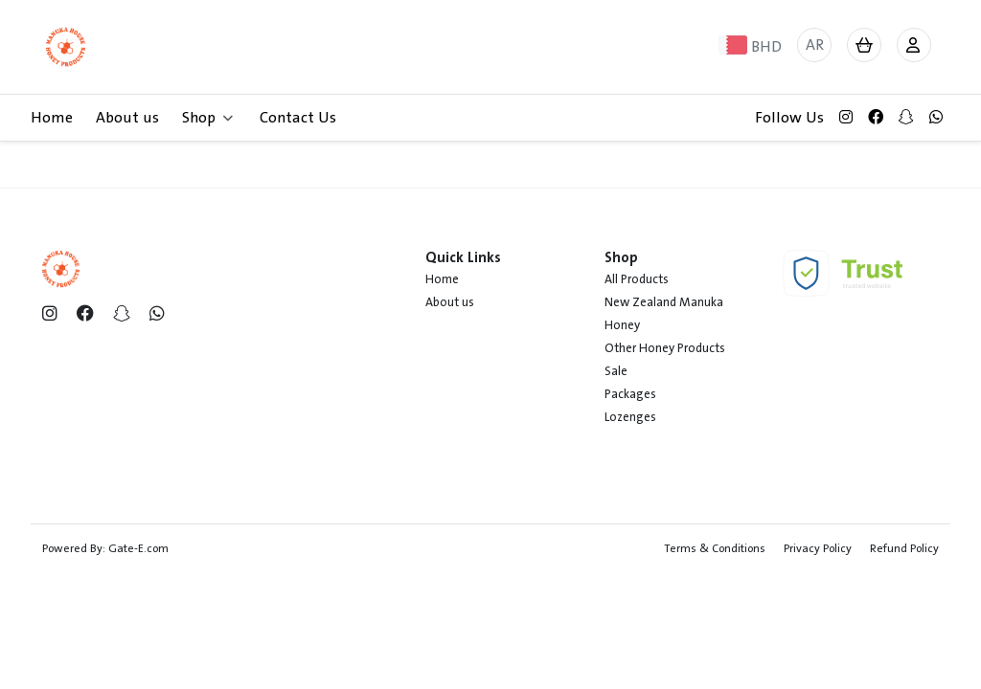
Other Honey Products (665, 348)
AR (815, 45)
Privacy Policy (818, 548)
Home (52, 117)
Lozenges (630, 417)
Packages (630, 394)
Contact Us (298, 117)
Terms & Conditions (714, 548)
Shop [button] (207, 117)
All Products (637, 279)
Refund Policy (904, 548)
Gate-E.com (138, 548)
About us (127, 117)
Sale (616, 371)
